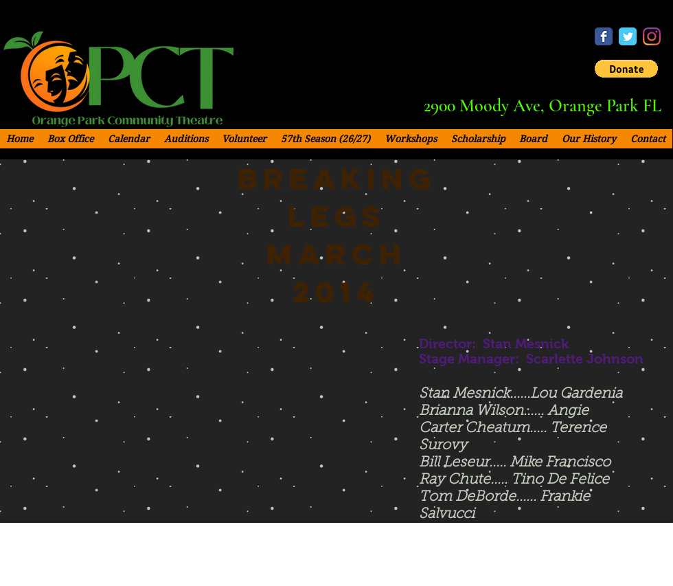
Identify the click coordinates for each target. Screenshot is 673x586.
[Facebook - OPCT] (604, 36)
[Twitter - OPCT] (628, 36)
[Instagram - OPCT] (652, 36)
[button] (626, 69)
